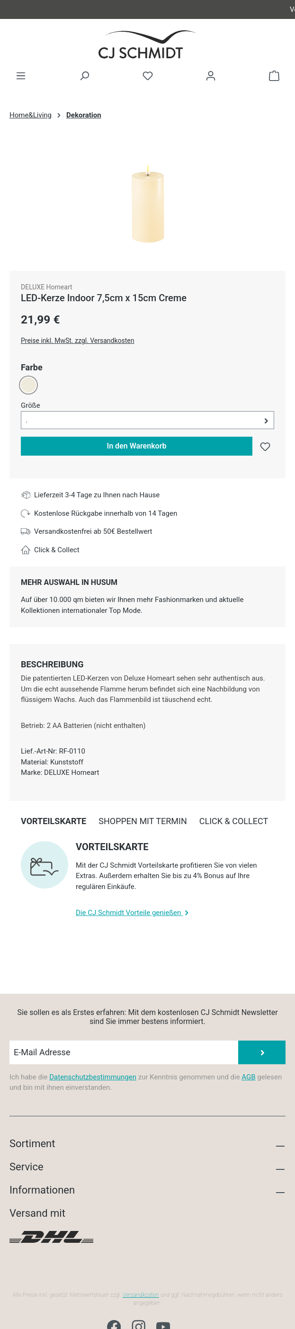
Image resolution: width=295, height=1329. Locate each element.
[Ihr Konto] (210, 75)
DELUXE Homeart (46, 287)
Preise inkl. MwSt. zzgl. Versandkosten (77, 340)
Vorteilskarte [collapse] (112, 847)
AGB (248, 1077)
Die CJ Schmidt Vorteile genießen (133, 912)
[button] (147, 420)
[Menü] (20, 75)
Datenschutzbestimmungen (92, 1077)
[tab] (52, 664)
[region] (147, 200)
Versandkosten (141, 1295)
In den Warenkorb (137, 445)
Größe (30, 405)
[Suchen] (84, 75)
